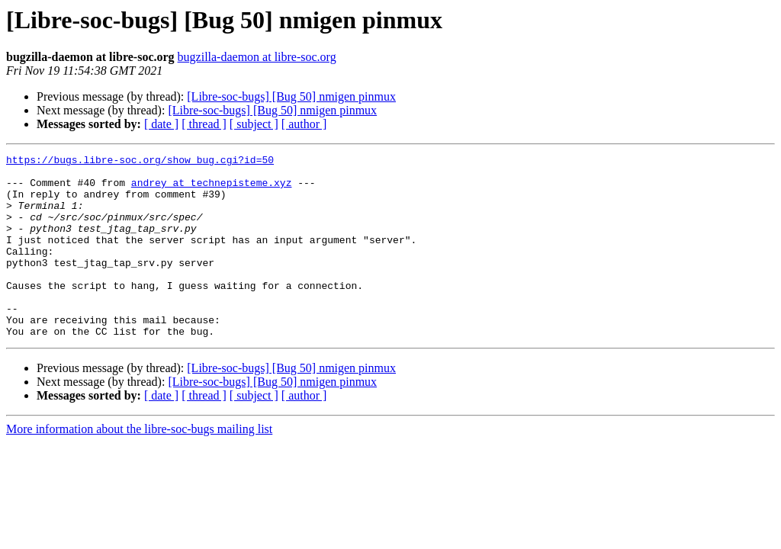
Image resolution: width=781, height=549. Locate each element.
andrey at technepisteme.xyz (211, 189)
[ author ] (304, 123)
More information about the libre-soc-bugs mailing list (139, 465)
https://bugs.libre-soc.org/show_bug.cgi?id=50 (140, 162)
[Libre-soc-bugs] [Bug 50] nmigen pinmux (291, 96)
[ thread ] (204, 123)
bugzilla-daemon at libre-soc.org (257, 56)
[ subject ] (254, 123)
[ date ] (161, 123)
